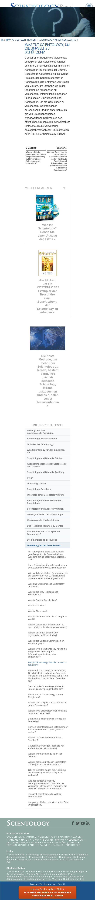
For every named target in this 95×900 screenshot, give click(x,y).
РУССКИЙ (47, 840)
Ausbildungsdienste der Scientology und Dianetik (46, 465)
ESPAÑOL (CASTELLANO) (21, 845)
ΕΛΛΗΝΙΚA (44, 845)
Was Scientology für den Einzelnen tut (46, 451)
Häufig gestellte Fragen (72, 857)
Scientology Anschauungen (42, 438)
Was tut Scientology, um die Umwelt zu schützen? (47, 663)
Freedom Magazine (34, 879)
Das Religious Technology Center (45, 526)
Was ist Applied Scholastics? (42, 600)
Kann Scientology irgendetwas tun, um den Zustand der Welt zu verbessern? (47, 566)
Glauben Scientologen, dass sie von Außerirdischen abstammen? (46, 747)
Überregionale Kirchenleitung (43, 520)
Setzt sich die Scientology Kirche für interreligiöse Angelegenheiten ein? (46, 687)
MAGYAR (24, 842)
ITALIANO (57, 845)
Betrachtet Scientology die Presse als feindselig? (47, 720)
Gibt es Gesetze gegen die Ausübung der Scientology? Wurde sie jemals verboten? (47, 772)
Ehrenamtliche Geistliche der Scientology (29, 876)
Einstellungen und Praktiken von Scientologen (44, 501)
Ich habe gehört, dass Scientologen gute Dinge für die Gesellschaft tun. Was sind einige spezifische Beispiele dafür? (47, 555)
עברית (25, 839)
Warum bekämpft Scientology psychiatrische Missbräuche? (43, 634)
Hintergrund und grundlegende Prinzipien (40, 431)
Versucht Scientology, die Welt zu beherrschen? (45, 795)
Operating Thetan (36, 483)
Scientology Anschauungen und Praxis (47, 854)
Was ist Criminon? (37, 605)
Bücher (10, 859)
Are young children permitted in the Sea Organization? (48, 803)
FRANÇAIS (12, 840)
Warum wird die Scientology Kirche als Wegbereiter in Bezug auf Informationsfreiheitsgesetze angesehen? (47, 653)
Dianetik (30, 871)
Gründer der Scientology (40, 444)
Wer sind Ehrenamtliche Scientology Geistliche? (46, 585)
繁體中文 (59, 840)
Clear (30, 477)
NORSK (35, 842)
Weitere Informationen (45, 859)
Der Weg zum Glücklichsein (63, 879)
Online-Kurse (24, 859)
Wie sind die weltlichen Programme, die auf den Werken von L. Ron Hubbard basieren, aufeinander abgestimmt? (48, 576)
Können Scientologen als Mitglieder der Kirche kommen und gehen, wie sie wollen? (47, 729)
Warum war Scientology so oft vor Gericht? (45, 755)
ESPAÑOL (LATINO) (66, 842)
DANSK (77, 837)
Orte (8, 862)
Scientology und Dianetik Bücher (45, 458)
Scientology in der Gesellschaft (43, 545)
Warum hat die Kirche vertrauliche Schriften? (45, 738)
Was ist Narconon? (37, 611)
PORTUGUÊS (73, 845)
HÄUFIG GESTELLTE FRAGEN (21, 39)
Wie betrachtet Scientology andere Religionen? (45, 695)
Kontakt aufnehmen (71, 859)
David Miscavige (15, 874)
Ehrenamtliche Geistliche (43, 857)
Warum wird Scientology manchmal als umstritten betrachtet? (47, 712)
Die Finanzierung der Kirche (42, 540)
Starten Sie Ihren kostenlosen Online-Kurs (50, 874)
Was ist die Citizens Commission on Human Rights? (46, 642)
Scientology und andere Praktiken (45, 508)
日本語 (35, 840)
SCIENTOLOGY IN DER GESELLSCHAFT (58, 39)
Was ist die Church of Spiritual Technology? (43, 532)
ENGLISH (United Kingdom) (55, 837)
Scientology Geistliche (39, 489)
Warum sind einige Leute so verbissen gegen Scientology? (47, 703)
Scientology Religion (74, 871)
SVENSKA (47, 842)
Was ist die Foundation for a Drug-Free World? (47, 617)
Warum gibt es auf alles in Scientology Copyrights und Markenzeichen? (47, 763)
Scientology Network (49, 871)
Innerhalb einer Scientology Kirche (46, 495)
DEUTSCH (12, 842)
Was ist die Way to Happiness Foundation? (43, 593)
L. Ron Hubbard (15, 854)
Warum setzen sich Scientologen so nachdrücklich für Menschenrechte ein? (47, 626)
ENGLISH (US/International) (21, 837)
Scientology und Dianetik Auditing (45, 472)
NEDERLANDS (75, 840)
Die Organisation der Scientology (45, 514)
